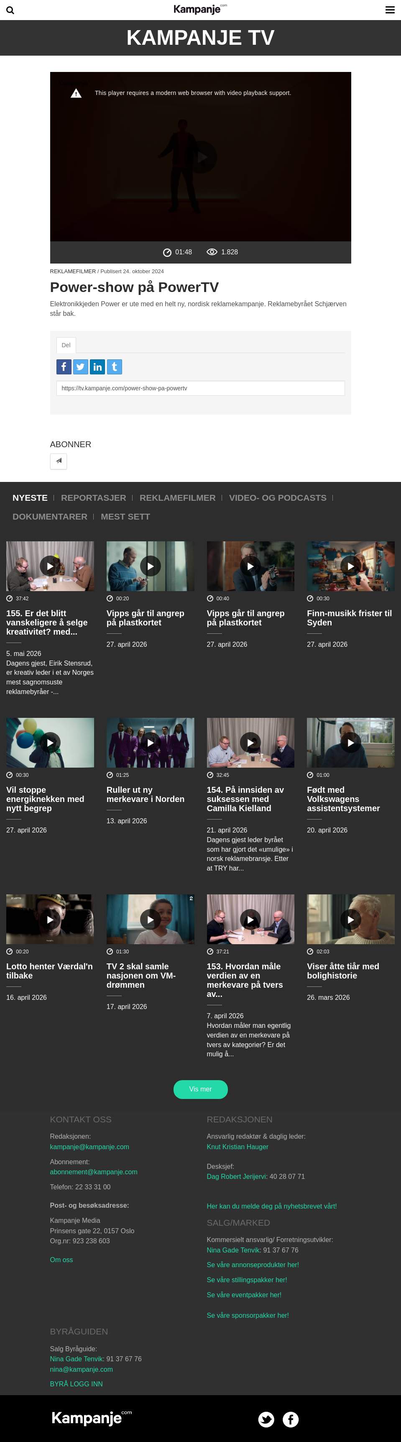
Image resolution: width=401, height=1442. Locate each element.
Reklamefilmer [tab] (178, 497)
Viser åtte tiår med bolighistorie (343, 971)
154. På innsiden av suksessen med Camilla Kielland (245, 799)
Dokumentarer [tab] (50, 516)
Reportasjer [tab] (93, 497)
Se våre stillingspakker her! (248, 1279)
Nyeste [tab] (30, 497)
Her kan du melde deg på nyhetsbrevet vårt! (272, 1206)
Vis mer (200, 1089)
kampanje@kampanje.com (90, 1146)
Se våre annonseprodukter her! (253, 1264)
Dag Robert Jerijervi (236, 1176)
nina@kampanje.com (81, 1369)
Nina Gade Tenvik (233, 1250)
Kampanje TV (200, 37)
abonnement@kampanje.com (94, 1172)
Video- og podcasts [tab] (278, 497)
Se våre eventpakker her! (244, 1295)
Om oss (61, 1259)
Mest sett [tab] (125, 516)
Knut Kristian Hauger (238, 1146)
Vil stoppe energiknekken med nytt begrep (45, 799)
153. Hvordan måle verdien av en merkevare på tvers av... (245, 980)
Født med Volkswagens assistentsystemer (343, 799)
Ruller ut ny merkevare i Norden (146, 794)
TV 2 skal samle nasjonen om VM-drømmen (141, 975)
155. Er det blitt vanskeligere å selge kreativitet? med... (47, 622)
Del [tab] (66, 345)
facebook (291, 1419)
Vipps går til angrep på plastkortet (145, 618)
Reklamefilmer (73, 271)
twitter (266, 1419)
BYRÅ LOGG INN (76, 1384)
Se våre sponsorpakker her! (248, 1315)
